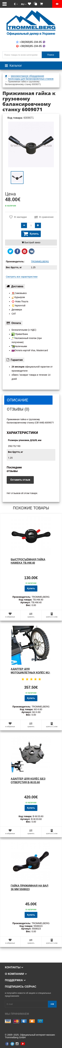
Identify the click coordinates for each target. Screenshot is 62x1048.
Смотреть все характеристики (22, 276)
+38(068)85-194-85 (31, 42)
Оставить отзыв (20, 479)
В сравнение (44, 217)
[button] (16, 4)
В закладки (18, 217)
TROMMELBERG (40, 261)
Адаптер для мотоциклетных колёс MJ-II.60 (30, 672)
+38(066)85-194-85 (31, 46)
